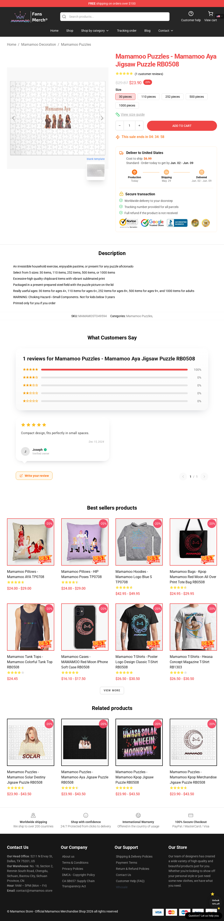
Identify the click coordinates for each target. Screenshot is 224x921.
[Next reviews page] (204, 477)
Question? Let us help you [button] (204, 915)
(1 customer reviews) (149, 74)
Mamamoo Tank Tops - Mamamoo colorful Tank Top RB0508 (29, 662)
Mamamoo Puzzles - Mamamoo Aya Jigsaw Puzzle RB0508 (84, 777)
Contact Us (123, 875)
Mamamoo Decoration (38, 44)
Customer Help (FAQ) (130, 881)
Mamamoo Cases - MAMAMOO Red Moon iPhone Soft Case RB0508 (84, 662)
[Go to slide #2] (69, 193)
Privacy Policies (72, 868)
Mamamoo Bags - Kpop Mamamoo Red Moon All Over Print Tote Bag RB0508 (193, 577)
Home (11, 44)
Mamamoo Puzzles (76, 44)
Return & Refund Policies (132, 868)
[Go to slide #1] (46, 193)
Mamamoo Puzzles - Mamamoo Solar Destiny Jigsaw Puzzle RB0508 (26, 777)
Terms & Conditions (75, 862)
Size (118, 89)
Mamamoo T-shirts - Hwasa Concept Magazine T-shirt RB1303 (191, 662)
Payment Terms (126, 862)
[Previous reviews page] (183, 477)
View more (112, 690)
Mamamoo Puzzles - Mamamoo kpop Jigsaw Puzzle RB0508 (135, 777)
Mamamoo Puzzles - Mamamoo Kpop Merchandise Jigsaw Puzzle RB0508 (193, 777)
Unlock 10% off (216, 902)
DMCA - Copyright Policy (78, 875)
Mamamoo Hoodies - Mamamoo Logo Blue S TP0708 (134, 577)
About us (68, 856)
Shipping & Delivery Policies (134, 856)
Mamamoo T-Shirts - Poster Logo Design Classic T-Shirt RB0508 (137, 662)
